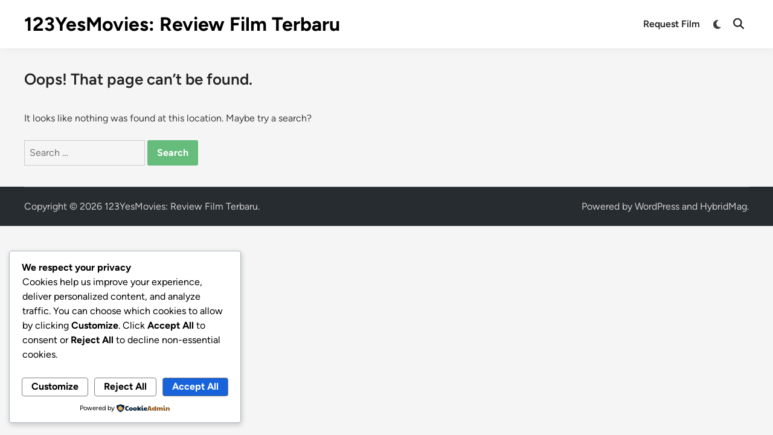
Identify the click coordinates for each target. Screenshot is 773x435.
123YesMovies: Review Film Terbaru (182, 24)
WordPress (657, 206)
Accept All (195, 386)
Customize (55, 386)
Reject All (125, 386)
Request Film (671, 24)
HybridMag (723, 206)
